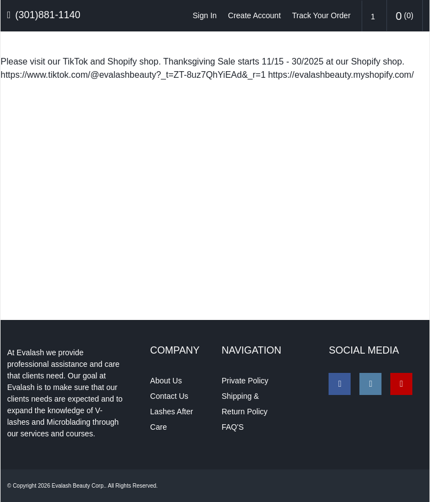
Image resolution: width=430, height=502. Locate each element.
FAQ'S (233, 426)
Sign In (205, 15)
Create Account (254, 15)
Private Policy (245, 380)
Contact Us (169, 395)
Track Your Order (321, 15)
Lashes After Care (171, 419)
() (404, 16)
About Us (166, 380)
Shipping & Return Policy (244, 403)
